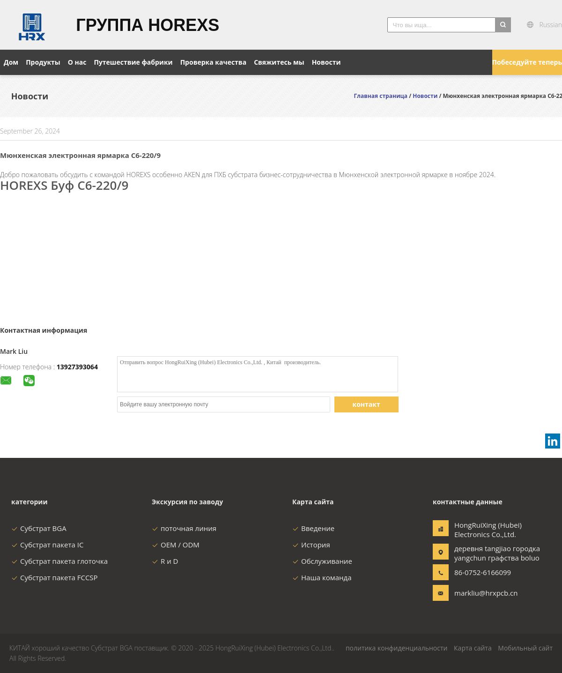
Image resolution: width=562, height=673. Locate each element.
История (311, 544)
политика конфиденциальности (397, 647)
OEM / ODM (176, 544)
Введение (313, 528)
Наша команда (322, 577)
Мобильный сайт (525, 647)
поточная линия (184, 528)
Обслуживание (322, 561)
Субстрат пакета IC (47, 544)
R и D (165, 561)
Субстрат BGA (39, 528)
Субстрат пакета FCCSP (54, 577)
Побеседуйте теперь (527, 62)
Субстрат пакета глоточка (59, 561)
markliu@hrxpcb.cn (483, 593)
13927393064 (77, 366)
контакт (366, 404)
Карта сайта (473, 647)
